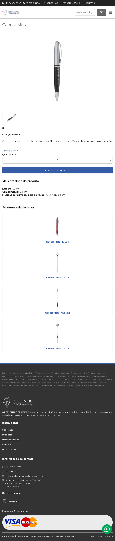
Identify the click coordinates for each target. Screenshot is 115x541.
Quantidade (9, 154)
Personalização (72, 3)
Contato (90, 3)
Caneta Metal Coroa (57, 277)
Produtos (7, 434)
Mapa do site (9, 449)
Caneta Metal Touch (57, 242)
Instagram (13, 501)
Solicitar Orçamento (57, 170)
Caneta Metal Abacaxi (57, 313)
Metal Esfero (11, 150)
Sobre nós (52, 3)
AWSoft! (109, 536)
